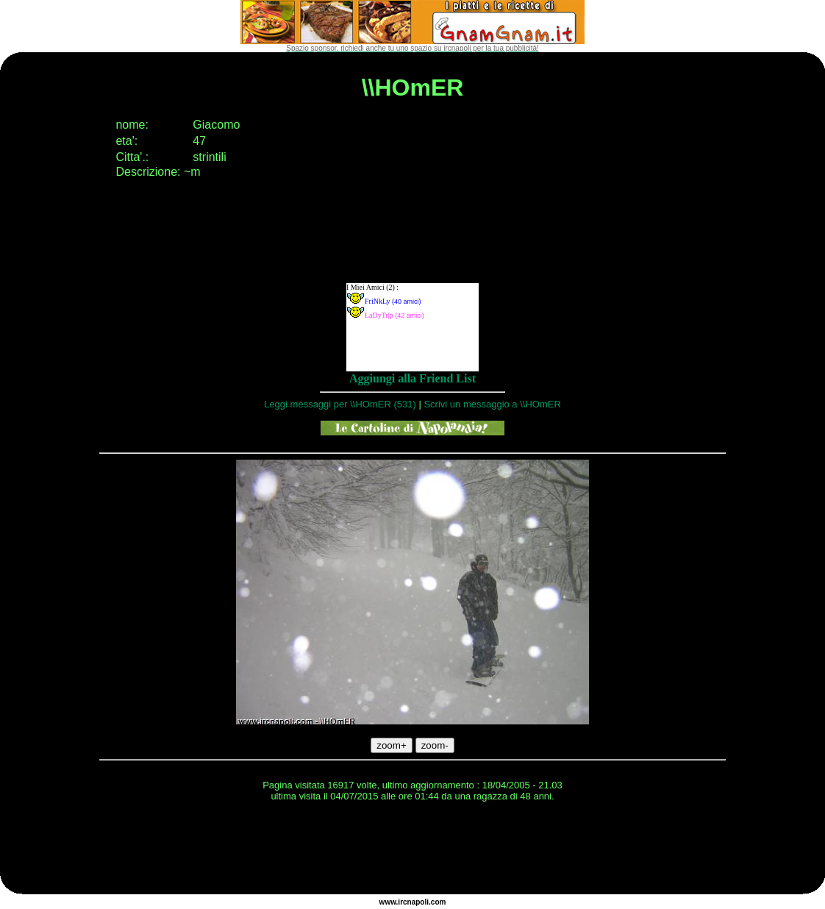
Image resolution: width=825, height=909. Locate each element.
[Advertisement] (412, 850)
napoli (418, 902)
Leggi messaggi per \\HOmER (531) (340, 404)
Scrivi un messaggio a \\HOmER (492, 404)
